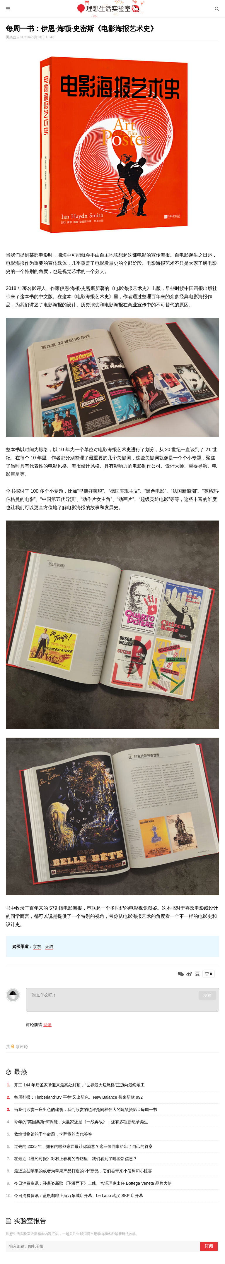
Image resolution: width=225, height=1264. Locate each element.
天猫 (49, 946)
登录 (47, 1024)
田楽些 (11, 37)
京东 (37, 946)
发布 (207, 995)
